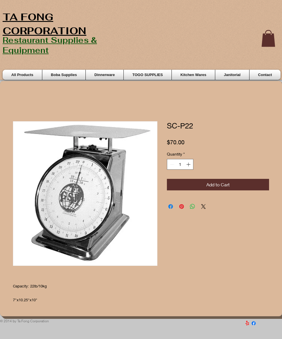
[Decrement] (171, 164)
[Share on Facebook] (170, 206)
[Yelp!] (247, 323)
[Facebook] (253, 323)
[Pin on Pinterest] (181, 206)
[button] (268, 38)
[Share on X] (203, 206)
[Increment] (189, 164)
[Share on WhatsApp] (192, 206)
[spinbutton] (180, 164)
